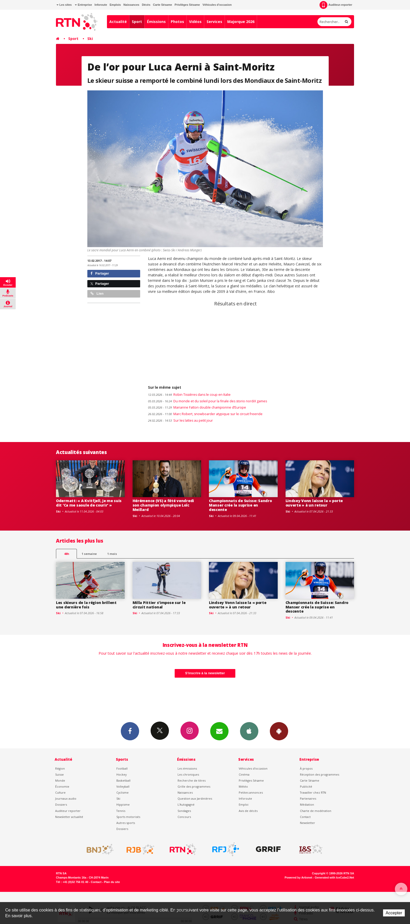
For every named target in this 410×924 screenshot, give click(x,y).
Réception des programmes (319, 774)
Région (60, 768)
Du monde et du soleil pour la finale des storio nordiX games (207, 401)
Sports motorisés (128, 816)
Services (214, 21)
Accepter (394, 913)
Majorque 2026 (240, 21)
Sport (137, 21)
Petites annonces (251, 792)
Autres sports (125, 822)
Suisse (59, 774)
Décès (146, 4)
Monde (60, 780)
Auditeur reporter (68, 810)
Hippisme (123, 804)
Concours (184, 816)
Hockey (121, 774)
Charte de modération (315, 810)
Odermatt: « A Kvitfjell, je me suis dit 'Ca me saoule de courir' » (89, 503)
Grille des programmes (194, 786)
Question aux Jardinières (195, 798)
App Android (279, 731)
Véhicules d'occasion (216, 4)
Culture (60, 792)
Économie (62, 786)
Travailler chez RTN (313, 792)
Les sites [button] (64, 4)
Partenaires (308, 798)
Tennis (120, 810)
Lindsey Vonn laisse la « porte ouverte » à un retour (314, 503)
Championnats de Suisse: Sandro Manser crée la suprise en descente (240, 505)
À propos (306, 768)
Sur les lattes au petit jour (180, 420)
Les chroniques (188, 774)
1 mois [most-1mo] (112, 554)
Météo (243, 786)
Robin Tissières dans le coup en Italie (189, 394)
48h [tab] (66, 554)
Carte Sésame (162, 4)
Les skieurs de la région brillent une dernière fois (86, 604)
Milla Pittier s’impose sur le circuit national (159, 604)
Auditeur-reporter (336, 5)
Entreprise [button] (83, 4)
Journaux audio (65, 798)
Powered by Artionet (298, 877)
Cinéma (244, 774)
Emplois (115, 4)
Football (122, 768)
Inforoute (101, 4)
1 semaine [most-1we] (89, 554)
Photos (177, 21)
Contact (305, 816)
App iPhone (249, 731)
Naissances (131, 4)
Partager (99, 273)
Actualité (118, 21)
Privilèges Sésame (187, 4)
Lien (97, 293)
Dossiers (61, 804)
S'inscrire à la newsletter (205, 673)
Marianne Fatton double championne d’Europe (197, 407)
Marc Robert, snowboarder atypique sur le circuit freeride (205, 414)
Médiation (307, 804)
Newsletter (307, 822)
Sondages (184, 810)
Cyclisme (122, 792)
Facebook (130, 731)
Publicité (306, 786)
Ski (90, 38)
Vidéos (195, 21)
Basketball (123, 780)
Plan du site (112, 882)
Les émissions (187, 768)
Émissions (156, 21)
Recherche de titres (192, 780)
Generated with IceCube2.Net (334, 877)
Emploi (243, 804)
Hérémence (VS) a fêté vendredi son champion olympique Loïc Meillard (163, 505)
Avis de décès (248, 810)
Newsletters (219, 731)
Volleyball (122, 786)
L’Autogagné (186, 804)
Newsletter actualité (69, 816)
